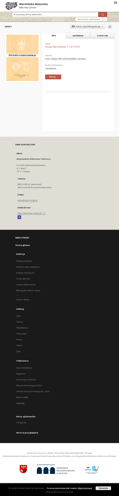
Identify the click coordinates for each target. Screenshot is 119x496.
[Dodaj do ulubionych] (110, 27)
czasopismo (50, 68)
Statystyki (20, 403)
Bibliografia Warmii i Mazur (28, 290)
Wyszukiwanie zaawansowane (89, 19)
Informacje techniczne (26, 379)
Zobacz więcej (22, 299)
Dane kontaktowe (24, 368)
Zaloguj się (21, 422)
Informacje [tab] (78, 35)
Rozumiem (103, 488)
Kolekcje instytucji (24, 261)
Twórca (19, 322)
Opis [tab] (54, 36)
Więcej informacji (85, 488)
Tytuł (18, 316)
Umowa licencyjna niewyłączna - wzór (33, 391)
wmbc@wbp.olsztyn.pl (27, 200)
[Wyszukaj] (102, 14)
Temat (19, 339)
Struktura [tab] (102, 35)
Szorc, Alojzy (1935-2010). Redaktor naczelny (65, 58)
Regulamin (21, 373)
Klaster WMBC (22, 397)
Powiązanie (21, 333)
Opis (18, 351)
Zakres (19, 345)
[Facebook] (19, 217)
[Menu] (115, 2)
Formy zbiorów (23, 278)
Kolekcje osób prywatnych (28, 267)
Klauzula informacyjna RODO (29, 385)
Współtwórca (22, 327)
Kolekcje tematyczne (25, 273)
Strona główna (22, 245)
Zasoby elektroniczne (25, 284)
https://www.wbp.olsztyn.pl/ (32, 213)
